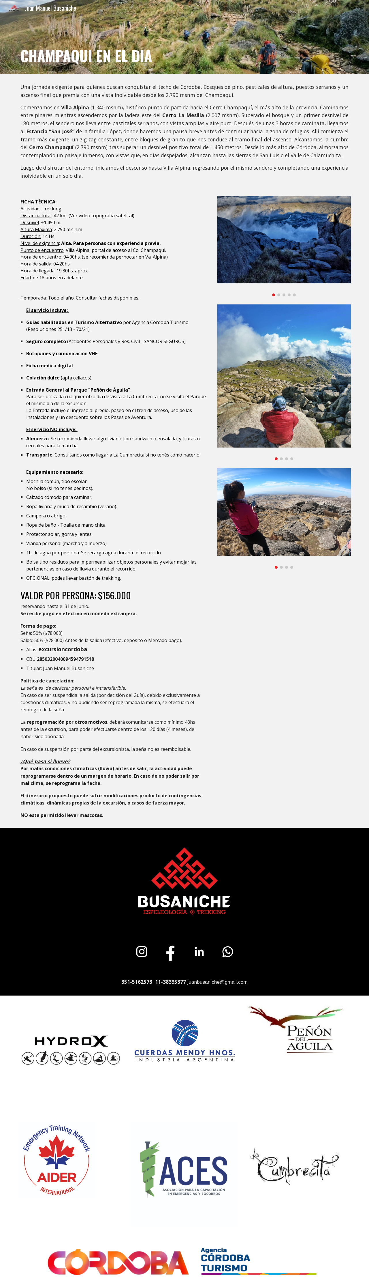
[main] (184, 45)
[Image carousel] (284, 246)
